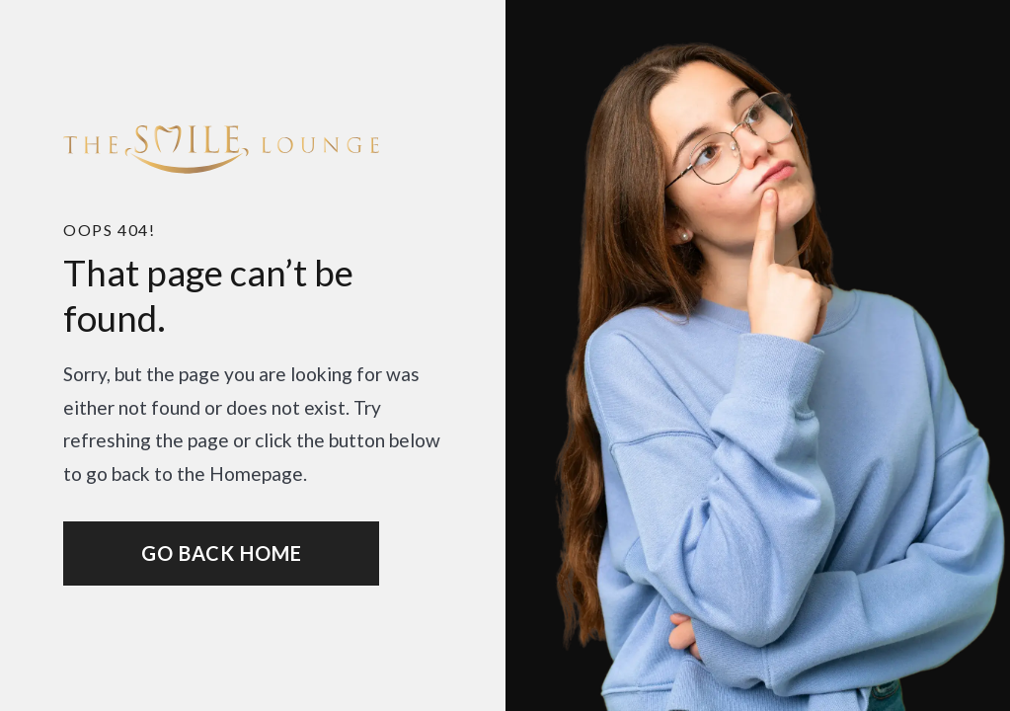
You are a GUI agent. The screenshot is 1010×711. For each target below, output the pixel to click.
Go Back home (221, 553)
